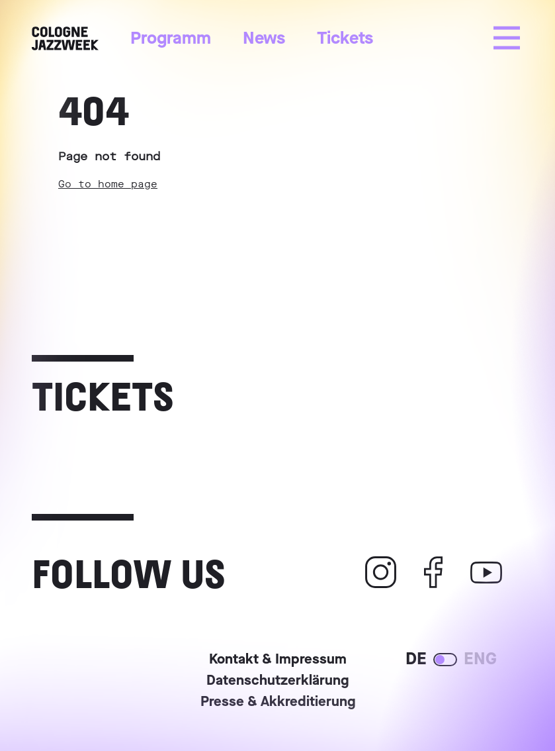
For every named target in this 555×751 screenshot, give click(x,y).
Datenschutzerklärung (277, 681)
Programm (170, 38)
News (264, 38)
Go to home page (107, 184)
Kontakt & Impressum (278, 660)
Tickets (345, 38)
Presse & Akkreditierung (277, 702)
